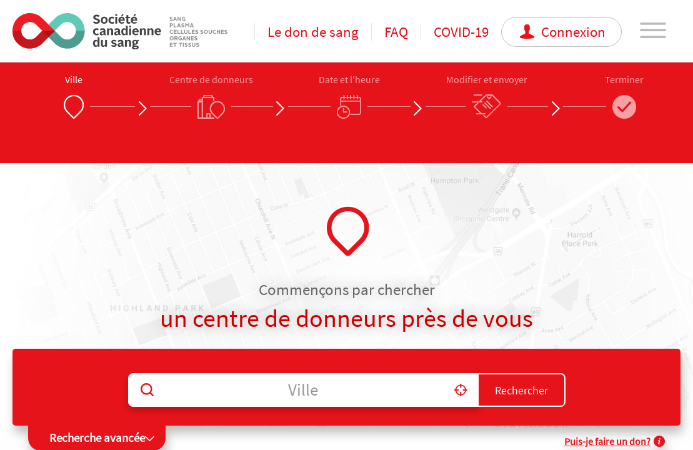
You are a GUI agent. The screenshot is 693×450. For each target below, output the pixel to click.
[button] (460, 389)
